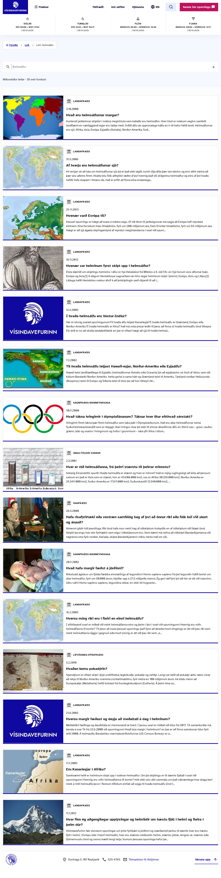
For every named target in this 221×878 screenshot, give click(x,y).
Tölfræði (97, 7)
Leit (27, 45)
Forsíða (13, 45)
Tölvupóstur (144, 864)
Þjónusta (138, 7)
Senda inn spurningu (199, 7)
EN (157, 7)
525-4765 (114, 864)
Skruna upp (206, 864)
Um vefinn (118, 7)
